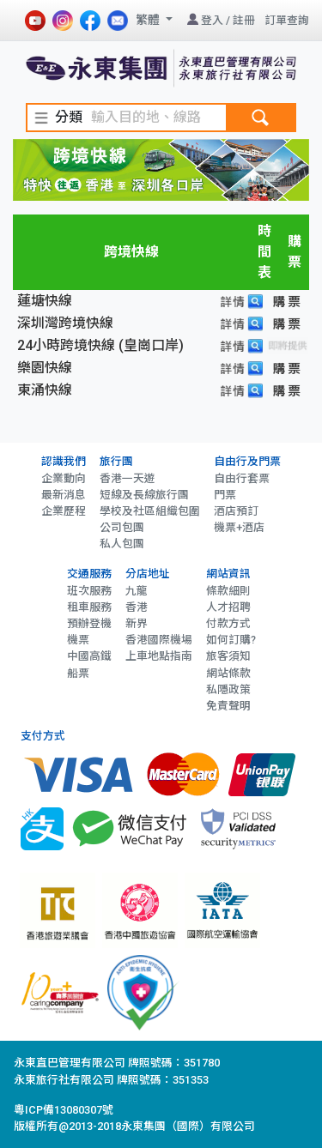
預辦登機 (89, 623)
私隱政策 (228, 689)
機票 (78, 639)
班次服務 (89, 590)
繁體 (149, 20)
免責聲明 (228, 705)
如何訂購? (231, 639)
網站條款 (228, 673)
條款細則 (228, 590)
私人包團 (122, 543)
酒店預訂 (236, 511)
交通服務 (89, 573)
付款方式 (228, 623)
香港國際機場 (158, 639)
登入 (212, 20)
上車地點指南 (158, 656)
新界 (136, 623)
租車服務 (89, 607)
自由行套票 (242, 478)
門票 (225, 494)
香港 (136, 607)
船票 (78, 673)
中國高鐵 (89, 656)
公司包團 (122, 527)
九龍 (136, 590)
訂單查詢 (286, 20)
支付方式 (43, 735)
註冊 (244, 20)
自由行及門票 (247, 461)
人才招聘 (228, 607)
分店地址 (147, 573)
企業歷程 (63, 511)
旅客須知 (228, 656)
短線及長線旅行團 (144, 494)
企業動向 (63, 478)
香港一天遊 (127, 478)
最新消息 (63, 494)
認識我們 (63, 461)
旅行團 (116, 461)
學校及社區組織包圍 (150, 511)
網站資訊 (228, 573)
